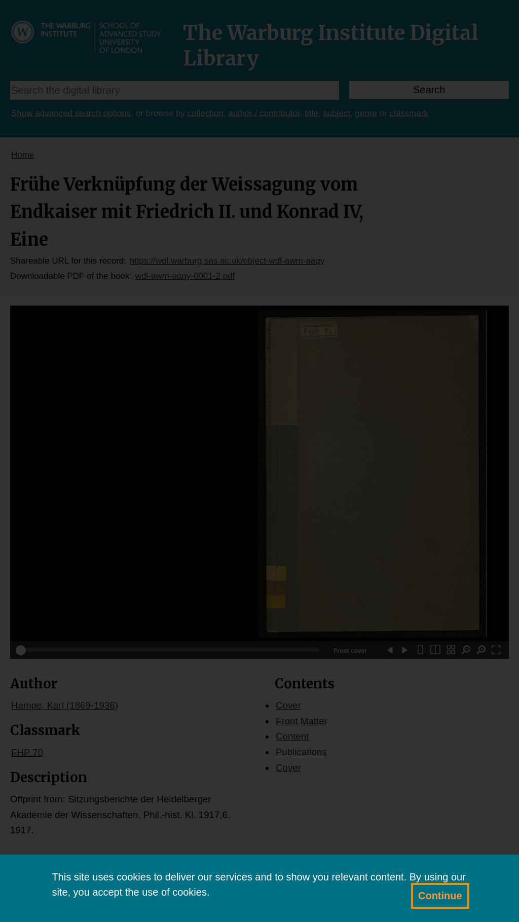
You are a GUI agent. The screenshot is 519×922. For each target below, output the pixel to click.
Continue (440, 895)
